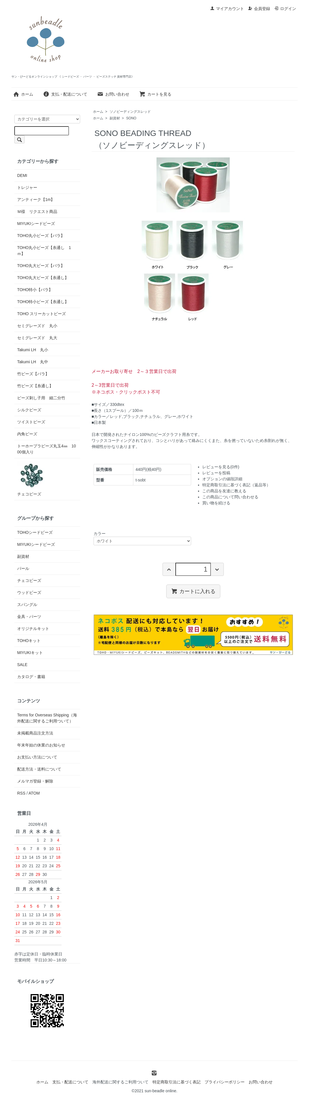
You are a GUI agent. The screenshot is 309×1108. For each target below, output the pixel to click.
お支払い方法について (37, 757)
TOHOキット (29, 640)
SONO (131, 118)
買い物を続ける (216, 503)
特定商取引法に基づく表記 (176, 1082)
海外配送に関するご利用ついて (120, 1082)
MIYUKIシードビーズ (36, 223)
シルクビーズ (29, 410)
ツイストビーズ (31, 422)
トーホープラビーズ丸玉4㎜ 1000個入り (46, 449)
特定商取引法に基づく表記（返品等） (236, 485)
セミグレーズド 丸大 (37, 337)
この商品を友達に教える (224, 491)
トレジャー (27, 187)
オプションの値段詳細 (222, 479)
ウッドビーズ (29, 592)
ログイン (285, 8)
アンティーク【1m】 (36, 199)
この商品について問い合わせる (230, 497)
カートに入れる (193, 591)
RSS (21, 793)
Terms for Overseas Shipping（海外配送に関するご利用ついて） (47, 718)
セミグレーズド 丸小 (37, 325)
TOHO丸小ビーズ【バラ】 (41, 235)
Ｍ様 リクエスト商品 (37, 211)
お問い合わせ (113, 94)
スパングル (27, 604)
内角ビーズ (27, 434)
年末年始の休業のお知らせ (41, 745)
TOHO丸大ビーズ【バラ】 (41, 265)
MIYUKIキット (30, 652)
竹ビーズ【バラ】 (33, 374)
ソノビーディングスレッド (130, 112)
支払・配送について (65, 94)
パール (23, 568)
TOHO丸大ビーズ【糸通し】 (43, 277)
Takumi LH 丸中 (32, 362)
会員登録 (259, 8)
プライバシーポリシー (225, 1082)
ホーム (23, 94)
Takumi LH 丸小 (32, 349)
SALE (22, 664)
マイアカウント (227, 8)
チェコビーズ (31, 478)
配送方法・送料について (39, 769)
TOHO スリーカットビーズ (41, 313)
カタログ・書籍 (31, 676)
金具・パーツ (29, 616)
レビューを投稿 (216, 473)
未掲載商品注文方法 (35, 733)
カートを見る (155, 94)
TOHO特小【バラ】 (35, 289)
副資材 (115, 118)
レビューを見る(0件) (220, 467)
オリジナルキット (33, 628)
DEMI (22, 175)
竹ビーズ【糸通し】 (35, 386)
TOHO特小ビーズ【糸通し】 (43, 301)
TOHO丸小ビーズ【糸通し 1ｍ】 (44, 250)
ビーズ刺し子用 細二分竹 (41, 398)
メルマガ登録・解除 (35, 781)
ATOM (34, 793)
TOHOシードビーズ (35, 532)
